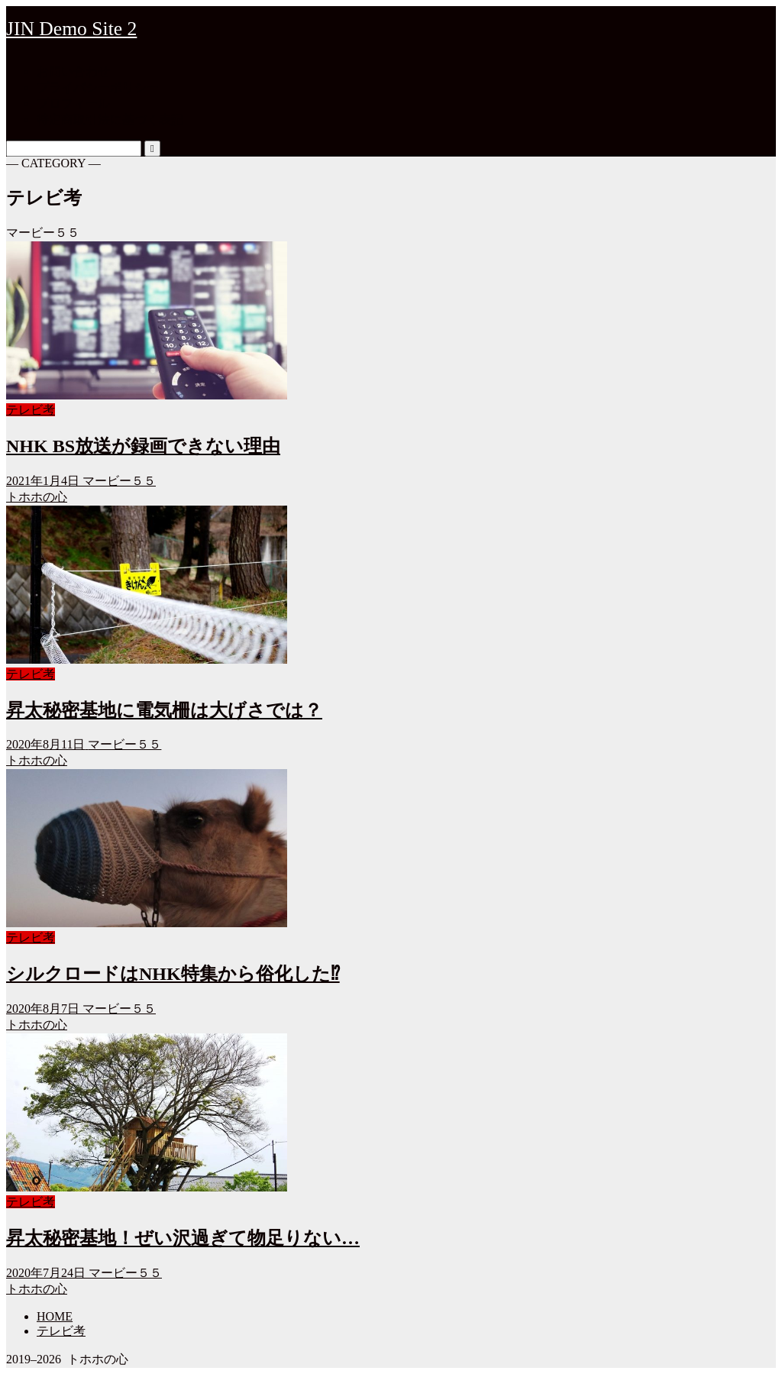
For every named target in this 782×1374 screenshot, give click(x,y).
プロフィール (73, 103)
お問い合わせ (73, 71)
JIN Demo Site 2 (71, 29)
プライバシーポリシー (98, 87)
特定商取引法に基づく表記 (110, 119)
